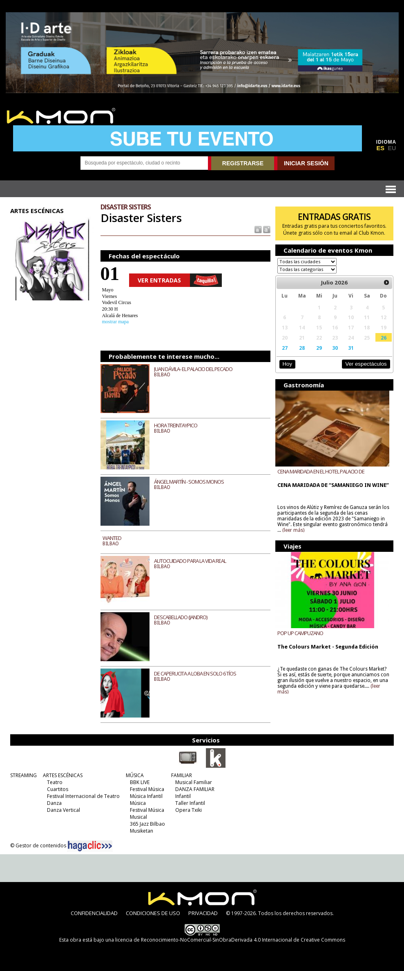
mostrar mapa (115, 321)
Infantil (183, 796)
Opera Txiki (188, 810)
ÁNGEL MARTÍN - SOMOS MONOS (189, 481)
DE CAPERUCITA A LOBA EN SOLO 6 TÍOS (195, 673)
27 (285, 347)
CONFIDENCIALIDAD (94, 913)
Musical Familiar (193, 782)
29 (319, 347)
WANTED (112, 538)
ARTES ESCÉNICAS (63, 775)
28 (302, 347)
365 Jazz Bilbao (147, 823)
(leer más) (293, 530)
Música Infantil (146, 796)
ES (380, 148)
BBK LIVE (140, 782)
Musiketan (141, 830)
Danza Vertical (63, 810)
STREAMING (23, 775)
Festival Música (147, 789)
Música (138, 803)
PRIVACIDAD (203, 913)
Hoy (287, 364)
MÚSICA (135, 775)
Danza (54, 803)
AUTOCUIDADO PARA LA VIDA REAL (190, 560)
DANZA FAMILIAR (194, 789)
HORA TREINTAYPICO (175, 425)
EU (392, 148)
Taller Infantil (190, 803)
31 (351, 347)
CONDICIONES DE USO (153, 913)
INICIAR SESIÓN (306, 163)
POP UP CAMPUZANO (300, 633)
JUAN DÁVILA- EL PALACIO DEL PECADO (193, 369)
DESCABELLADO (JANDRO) (180, 617)
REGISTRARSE (242, 163)
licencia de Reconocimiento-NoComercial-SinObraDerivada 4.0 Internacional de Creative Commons (230, 939)
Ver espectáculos (366, 364)
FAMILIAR (181, 775)
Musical (138, 816)
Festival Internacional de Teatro (83, 796)
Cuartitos (57, 789)
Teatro (54, 782)
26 (383, 337)
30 (335, 347)
